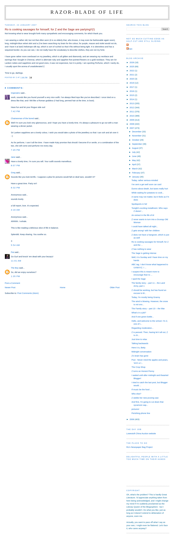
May (134, 160)
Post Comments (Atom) (28, 293)
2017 (132, 87)
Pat (12, 252)
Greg (13, 172)
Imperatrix (15, 93)
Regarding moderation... (143, 328)
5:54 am (15, 245)
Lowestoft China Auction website (141, 433)
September (137, 144)
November (137, 135)
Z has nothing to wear (141, 249)
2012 (132, 107)
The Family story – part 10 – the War (148, 308)
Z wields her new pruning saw (145, 398)
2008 (132, 124)
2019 (132, 83)
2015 (132, 95)
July (134, 152)
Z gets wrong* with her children (146, 230)
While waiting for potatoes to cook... (148, 193)
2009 (132, 120)
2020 (132, 79)
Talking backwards (140, 343)
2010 (132, 116)
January (136, 177)
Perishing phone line (141, 413)
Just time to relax (139, 339)
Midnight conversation (142, 351)
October (136, 140)
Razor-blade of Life (87, 12)
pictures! (135, 409)
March (135, 168)
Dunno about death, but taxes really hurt (150, 188)
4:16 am (15, 210)
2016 (132, 91)
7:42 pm (15, 111)
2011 (132, 111)
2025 (132, 66)
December (137, 131)
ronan (129, 49)
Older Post (114, 287)
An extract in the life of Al (143, 215)
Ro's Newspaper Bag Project (139, 447)
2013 (132, 103)
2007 (132, 128)
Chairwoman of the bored (22, 118)
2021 (132, 75)
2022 (132, 70)
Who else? (136, 394)
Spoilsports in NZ (139, 204)
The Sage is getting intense (144, 253)
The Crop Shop (138, 367)
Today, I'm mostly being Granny (146, 297)
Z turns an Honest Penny (143, 371)
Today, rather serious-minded (145, 180)
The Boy (14, 268)
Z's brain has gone (140, 356)
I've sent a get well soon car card (146, 184)
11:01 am (16, 261)
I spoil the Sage (139, 279)
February (136, 173)
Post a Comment (12, 283)
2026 (132, 62)
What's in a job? (139, 312)
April (134, 164)
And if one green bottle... (143, 317)
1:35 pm (15, 276)
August (135, 148)
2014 (132, 99)
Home (62, 287)
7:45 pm (15, 150)
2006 (132, 419)
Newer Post (10, 287)
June (134, 156)
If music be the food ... (142, 389)
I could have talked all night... (145, 226)
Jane (13, 157)
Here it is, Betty (138, 347)
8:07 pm (15, 165)
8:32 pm (15, 187)
